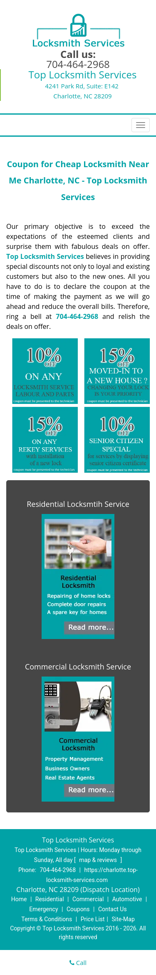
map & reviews (98, 860)
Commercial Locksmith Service (78, 667)
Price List (93, 919)
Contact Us (112, 909)
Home (19, 899)
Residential (49, 899)
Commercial (88, 899)
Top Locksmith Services (45, 256)
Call (78, 962)
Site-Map (123, 919)
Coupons (78, 909)
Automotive (127, 899)
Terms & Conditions (46, 919)
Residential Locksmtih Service (78, 504)
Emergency (43, 909)
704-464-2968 (78, 64)
